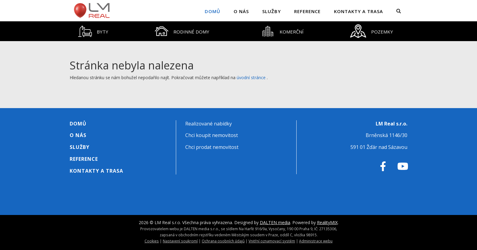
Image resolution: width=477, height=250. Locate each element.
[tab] (93, 31)
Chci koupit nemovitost (211, 135)
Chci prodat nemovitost (211, 147)
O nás (241, 11)
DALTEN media (275, 222)
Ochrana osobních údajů (223, 240)
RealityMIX (327, 222)
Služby (271, 11)
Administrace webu (316, 240)
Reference (307, 11)
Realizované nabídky (208, 123)
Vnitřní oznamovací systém (272, 240)
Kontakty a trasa (358, 11)
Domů (212, 11)
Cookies (151, 240)
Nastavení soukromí (180, 240)
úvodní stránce (251, 77)
